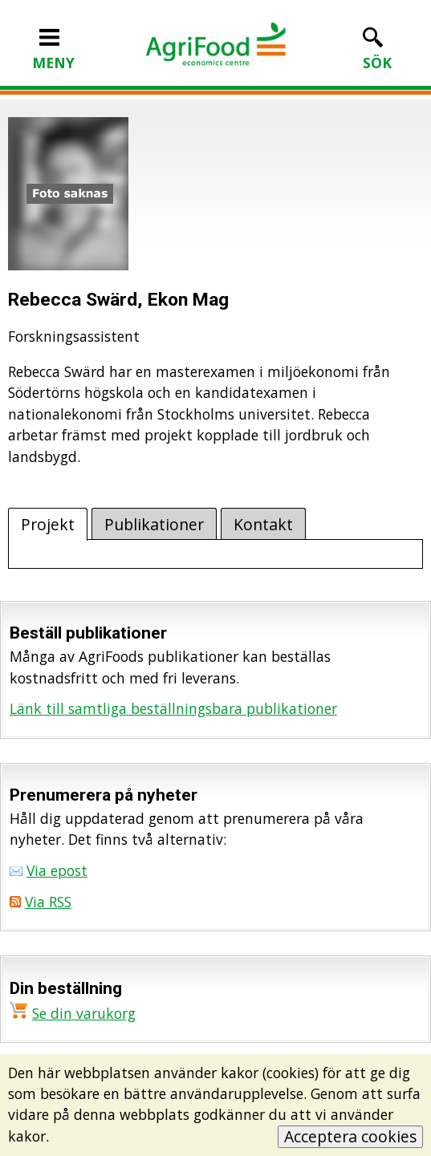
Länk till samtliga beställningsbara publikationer (173, 708)
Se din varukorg (84, 1013)
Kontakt (263, 524)
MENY (53, 52)
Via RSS (48, 901)
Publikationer (154, 524)
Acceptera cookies (350, 1136)
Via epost (56, 870)
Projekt (48, 524)
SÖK (377, 52)
